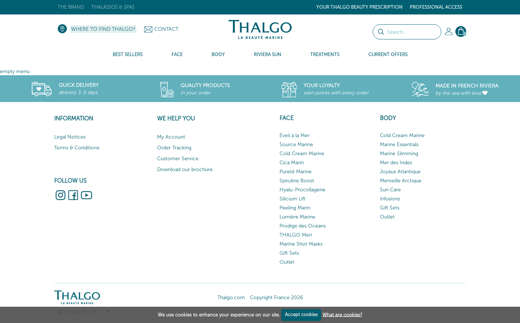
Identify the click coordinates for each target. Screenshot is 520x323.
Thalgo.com (231, 297)
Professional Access (436, 7)
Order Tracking (174, 148)
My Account (171, 137)
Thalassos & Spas (113, 7)
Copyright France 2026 (276, 297)
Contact (166, 29)
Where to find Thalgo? (103, 29)
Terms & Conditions (76, 148)
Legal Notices (70, 137)
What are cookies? (342, 314)
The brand (71, 7)
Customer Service (178, 159)
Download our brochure (185, 169)
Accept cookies (301, 314)
